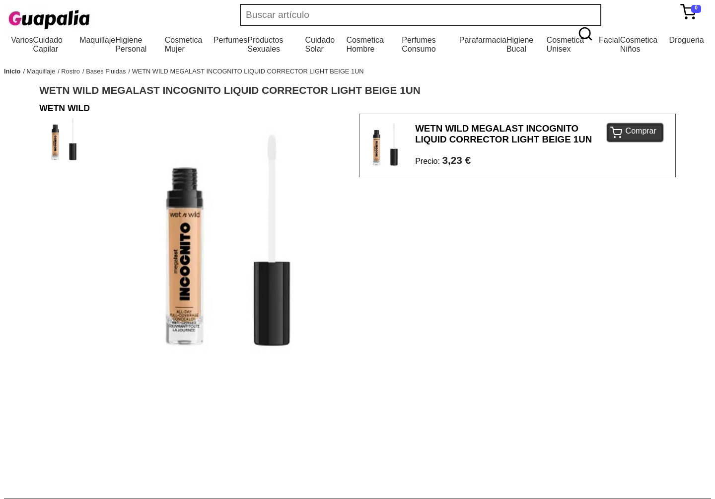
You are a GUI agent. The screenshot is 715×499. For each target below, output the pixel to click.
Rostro (70, 71)
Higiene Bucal (519, 44)
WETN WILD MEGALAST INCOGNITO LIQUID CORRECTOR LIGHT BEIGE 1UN (248, 71)
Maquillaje (97, 40)
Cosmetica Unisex (565, 44)
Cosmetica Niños (639, 44)
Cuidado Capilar (48, 44)
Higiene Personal (130, 44)
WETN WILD (64, 108)
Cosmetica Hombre (365, 44)
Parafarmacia (482, 40)
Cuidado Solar (320, 44)
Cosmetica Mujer (184, 44)
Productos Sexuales (265, 44)
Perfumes (230, 40)
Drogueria (686, 40)
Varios (22, 40)
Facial (609, 40)
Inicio (12, 71)
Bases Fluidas (106, 71)
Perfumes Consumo (418, 44)
